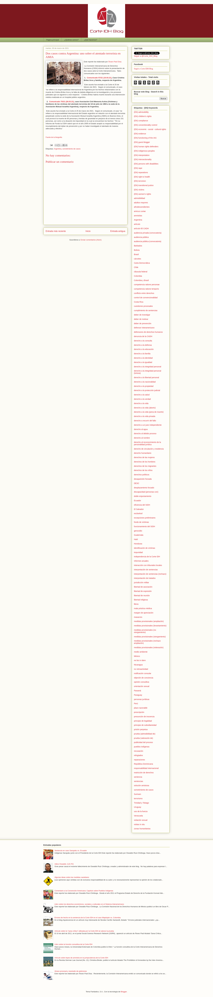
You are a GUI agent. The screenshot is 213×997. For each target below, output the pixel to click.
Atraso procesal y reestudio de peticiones (70, 971)
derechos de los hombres (144, 462)
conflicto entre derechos (144, 293)
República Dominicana (143, 764)
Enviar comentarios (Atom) (91, 240)
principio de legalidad (143, 721)
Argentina (58, 149)
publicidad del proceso (143, 742)
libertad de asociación (143, 587)
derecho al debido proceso (145, 433)
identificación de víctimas (144, 548)
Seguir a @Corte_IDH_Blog (145, 56)
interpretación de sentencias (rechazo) (150, 574)
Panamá (137, 691)
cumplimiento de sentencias (145, 310)
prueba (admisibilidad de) (144, 734)
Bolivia (137, 250)
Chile (136, 267)
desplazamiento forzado (144, 488)
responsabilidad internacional (146, 768)
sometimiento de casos (71, 149)
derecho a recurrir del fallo (145, 421)
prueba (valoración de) (143, 738)
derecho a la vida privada (144, 416)
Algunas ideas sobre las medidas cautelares (71, 877)
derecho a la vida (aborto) (145, 408)
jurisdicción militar (141, 582)
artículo (137, 224)
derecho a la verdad (142, 399)
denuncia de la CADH (143, 336)
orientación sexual (141, 686)
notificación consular (142, 673)
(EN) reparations (141, 172)
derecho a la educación (144, 349)
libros (136, 604)
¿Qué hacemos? (90, 40)
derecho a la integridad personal (147, 367)
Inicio (88, 231)
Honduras (138, 544)
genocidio (138, 531)
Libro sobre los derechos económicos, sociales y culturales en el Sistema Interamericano (89, 904)
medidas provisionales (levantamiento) (150, 626)
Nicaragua (138, 665)
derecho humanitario (142, 453)
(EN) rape (138, 168)
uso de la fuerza (141, 811)
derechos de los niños (143, 470)
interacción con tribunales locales (148, 565)
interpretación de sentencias (146, 570)
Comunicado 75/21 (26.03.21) (61, 102)
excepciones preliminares (144, 518)
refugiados (138, 755)
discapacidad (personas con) (146, 492)
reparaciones (139, 760)
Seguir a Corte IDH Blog (143, 69)
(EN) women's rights (142, 194)
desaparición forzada (143, 479)
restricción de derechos (144, 772)
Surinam (137, 794)
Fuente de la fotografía (54, 137)
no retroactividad (141, 669)
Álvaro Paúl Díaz (114, 62)
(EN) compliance (141, 121)
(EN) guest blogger (142, 142)
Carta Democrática (142, 263)
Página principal (52, 40)
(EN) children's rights (143, 116)
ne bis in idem (140, 660)
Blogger (124, 992)
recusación (138, 751)
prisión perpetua (141, 729)
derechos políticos (141, 475)
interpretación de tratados (145, 578)
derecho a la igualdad (143, 362)
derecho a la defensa (143, 345)
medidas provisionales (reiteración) (148, 647)
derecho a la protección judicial (147, 390)
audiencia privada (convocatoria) (147, 233)
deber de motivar (141, 319)
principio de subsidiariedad (145, 725)
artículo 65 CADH (141, 228)
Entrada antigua (117, 231)
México (137, 656)
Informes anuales (141, 561)
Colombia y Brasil (141, 280)
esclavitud (138, 513)
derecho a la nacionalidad (145, 382)
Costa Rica (138, 302)
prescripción (139, 712)
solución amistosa (141, 785)
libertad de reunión (142, 595)
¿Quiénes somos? (71, 40)
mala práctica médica (143, 608)
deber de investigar (142, 315)
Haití (136, 539)
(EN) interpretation (141, 155)
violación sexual (140, 820)
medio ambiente (141, 652)
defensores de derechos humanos (148, 332)
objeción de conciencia (143, 678)
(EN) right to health (142, 177)
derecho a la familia (142, 354)
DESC (136, 483)
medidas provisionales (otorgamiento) (150, 637)
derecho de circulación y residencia (149, 449)
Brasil (136, 254)
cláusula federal (140, 272)
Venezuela (138, 816)
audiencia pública (141, 237)
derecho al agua (141, 429)
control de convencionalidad (146, 297)
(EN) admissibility (141, 112)
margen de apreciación (143, 613)
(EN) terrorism (140, 181)
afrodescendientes (141, 207)
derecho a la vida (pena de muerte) (149, 412)
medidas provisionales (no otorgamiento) (145, 631)
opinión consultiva (141, 682)
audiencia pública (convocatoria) (147, 241)
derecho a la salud (141, 395)
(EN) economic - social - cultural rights (150, 129)
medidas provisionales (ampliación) (149, 621)
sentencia (138, 777)
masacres (138, 617)
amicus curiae (140, 211)
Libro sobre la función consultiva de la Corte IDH (73, 944)
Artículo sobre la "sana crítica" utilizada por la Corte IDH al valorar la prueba (84, 931)
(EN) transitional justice (144, 185)
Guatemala (138, 535)
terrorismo (138, 798)
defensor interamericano (144, 328)
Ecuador (137, 500)
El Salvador (139, 509)
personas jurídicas (141, 699)
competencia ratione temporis (146, 289)
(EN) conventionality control (145, 125)
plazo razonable (140, 708)
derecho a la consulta (143, 341)
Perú (136, 703)
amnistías (138, 216)
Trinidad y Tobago (141, 803)
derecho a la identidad (143, 358)
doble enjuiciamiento (142, 496)
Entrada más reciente (56, 231)
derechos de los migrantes (145, 466)
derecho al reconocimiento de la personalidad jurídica (147, 443)
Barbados (138, 246)
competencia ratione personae (146, 284)
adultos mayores (141, 202)
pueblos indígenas (141, 747)
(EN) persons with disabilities (146, 164)
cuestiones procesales (143, 306)
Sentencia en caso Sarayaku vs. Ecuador (70, 851)
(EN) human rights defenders (146, 146)
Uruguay (137, 807)
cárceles (137, 259)
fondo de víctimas (141, 522)
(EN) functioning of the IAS (145, 138)
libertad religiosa (141, 600)
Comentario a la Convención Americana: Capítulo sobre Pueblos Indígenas (83, 891)
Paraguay (138, 695)
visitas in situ (139, 824)
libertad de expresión (143, 591)
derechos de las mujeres (144, 457)
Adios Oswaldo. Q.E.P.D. (64, 864)
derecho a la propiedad (143, 386)
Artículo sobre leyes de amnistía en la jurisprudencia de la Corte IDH (81, 958)
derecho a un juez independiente (148, 425)
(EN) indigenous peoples (144, 151)
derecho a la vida (141, 403)
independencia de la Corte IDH (147, 556)
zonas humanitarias (142, 829)
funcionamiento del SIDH (144, 526)
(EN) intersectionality (142, 159)
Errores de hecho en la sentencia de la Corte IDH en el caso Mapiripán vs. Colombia (87, 918)
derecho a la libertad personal (146, 377)
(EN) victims (139, 190)
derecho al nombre (142, 438)
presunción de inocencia (144, 716)
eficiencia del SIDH (142, 505)
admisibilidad (139, 198)
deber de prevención (142, 323)
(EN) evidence (140, 134)
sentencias (138, 781)
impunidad (138, 552)
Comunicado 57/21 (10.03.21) (99, 78)
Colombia (138, 276)
